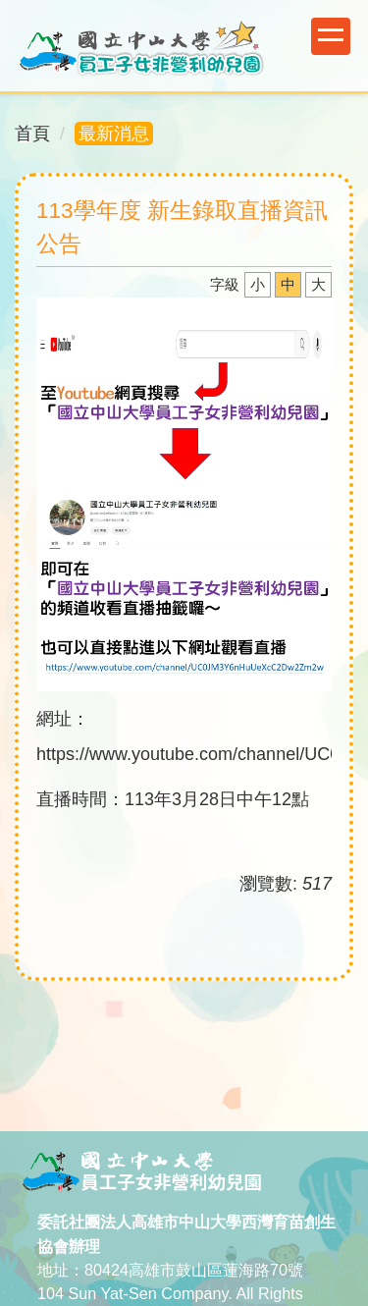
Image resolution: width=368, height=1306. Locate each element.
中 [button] (288, 284)
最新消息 (114, 133)
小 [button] (257, 284)
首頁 (32, 133)
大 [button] (318, 284)
